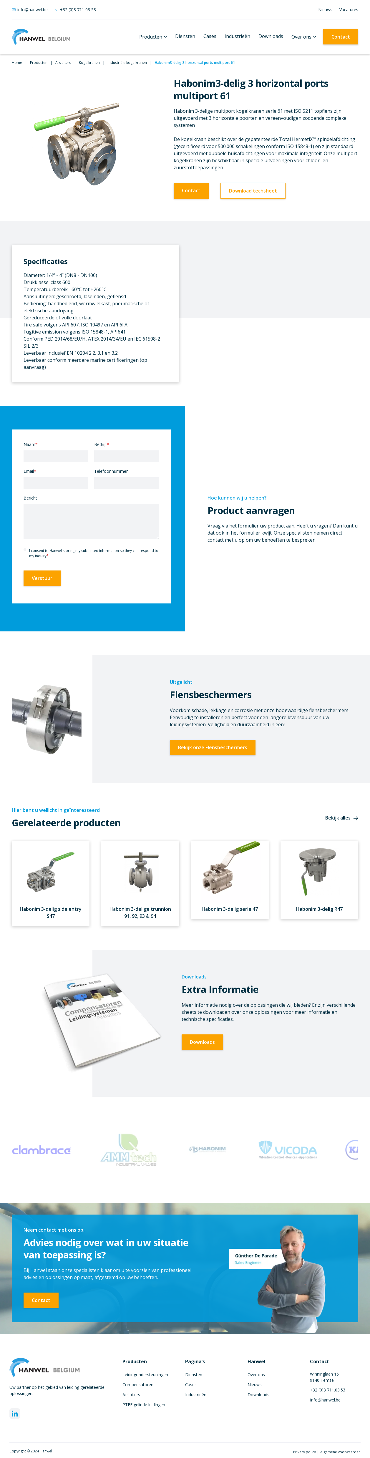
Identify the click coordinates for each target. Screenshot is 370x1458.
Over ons (301, 37)
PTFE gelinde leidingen (143, 1404)
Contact (340, 37)
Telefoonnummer (111, 471)
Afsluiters (63, 62)
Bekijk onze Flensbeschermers (212, 747)
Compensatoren (137, 1384)
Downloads (270, 36)
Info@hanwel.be (325, 1400)
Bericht (30, 498)
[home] (41, 37)
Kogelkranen (89, 62)
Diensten (185, 36)
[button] (153, 37)
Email (30, 471)
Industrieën (237, 36)
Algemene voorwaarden (340, 1451)
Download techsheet (253, 191)
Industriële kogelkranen (127, 62)
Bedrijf (101, 444)
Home (17, 62)
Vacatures (348, 9)
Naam (31, 444)
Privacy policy (305, 1451)
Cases (209, 36)
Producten (150, 37)
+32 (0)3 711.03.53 (327, 1390)
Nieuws (325, 9)
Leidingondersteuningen (145, 1374)
